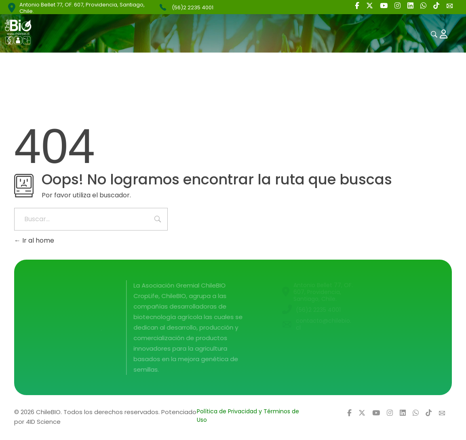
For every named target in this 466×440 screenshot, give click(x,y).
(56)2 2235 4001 (192, 7)
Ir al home (34, 240)
